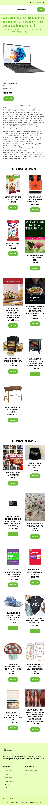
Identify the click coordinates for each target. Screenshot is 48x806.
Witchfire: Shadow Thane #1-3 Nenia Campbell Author (35, 257)
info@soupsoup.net (39, 2)
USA (33, 2)
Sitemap (40, 802)
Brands (8, 771)
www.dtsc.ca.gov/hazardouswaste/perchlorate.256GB (19, 152)
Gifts (7, 774)
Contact (11, 802)
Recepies (9, 778)
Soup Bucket (10, 781)
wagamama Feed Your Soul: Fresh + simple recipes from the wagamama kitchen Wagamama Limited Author (35, 311)
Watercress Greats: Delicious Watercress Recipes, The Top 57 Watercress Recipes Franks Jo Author (13, 312)
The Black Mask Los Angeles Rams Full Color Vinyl (35, 465)
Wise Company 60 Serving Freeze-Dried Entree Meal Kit (13, 361)
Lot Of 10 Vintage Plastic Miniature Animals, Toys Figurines (35, 526)
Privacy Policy (33, 802)
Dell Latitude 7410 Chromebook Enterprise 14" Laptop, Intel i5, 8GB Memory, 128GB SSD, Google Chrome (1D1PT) (13, 521)
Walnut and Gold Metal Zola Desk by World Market (13, 409)
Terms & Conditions (21, 802)
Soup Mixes (9, 784)
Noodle (18, 83)
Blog (6, 802)
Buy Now (9, 98)
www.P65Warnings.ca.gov (24, 148)
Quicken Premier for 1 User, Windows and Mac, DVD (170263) (35, 572)
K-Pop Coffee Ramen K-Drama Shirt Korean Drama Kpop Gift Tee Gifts (35, 620)
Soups (13, 83)
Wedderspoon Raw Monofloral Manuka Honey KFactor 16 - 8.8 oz (35, 199)
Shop (40, 9)
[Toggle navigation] (5, 9)
